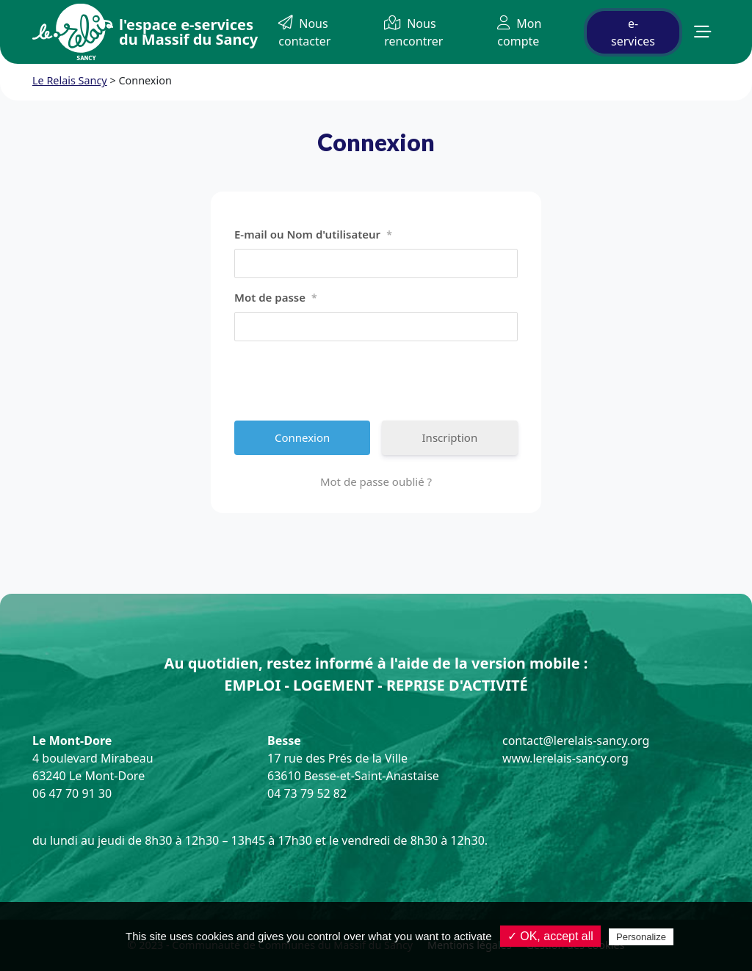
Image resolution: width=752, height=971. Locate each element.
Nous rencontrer (413, 32)
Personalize (641, 936)
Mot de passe (275, 298)
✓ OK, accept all (550, 936)
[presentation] (346, 381)
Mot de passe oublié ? (376, 481)
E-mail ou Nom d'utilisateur (313, 235)
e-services (633, 32)
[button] (702, 32)
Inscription (450, 437)
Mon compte (519, 32)
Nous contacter (304, 32)
